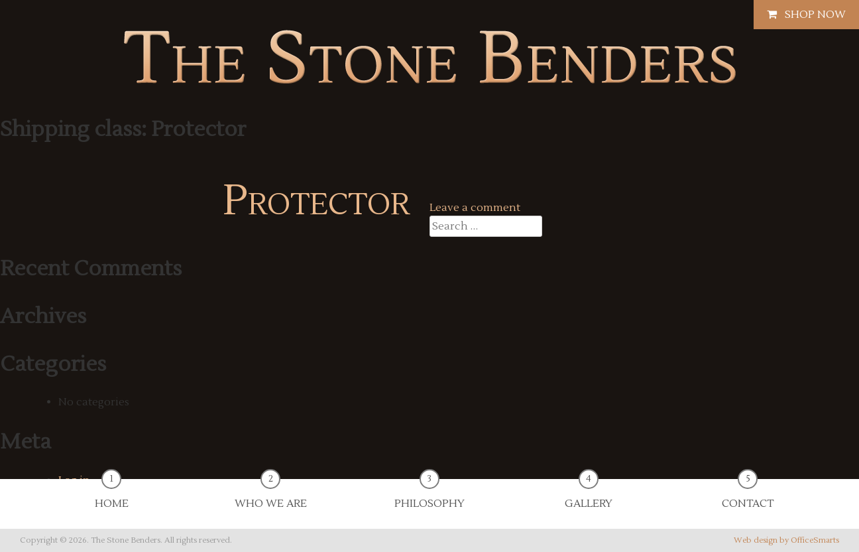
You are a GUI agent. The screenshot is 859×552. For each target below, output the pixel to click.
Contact (747, 494)
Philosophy (429, 494)
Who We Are (271, 494)
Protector (316, 201)
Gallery (588, 494)
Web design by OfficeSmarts (786, 540)
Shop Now (806, 14)
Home (112, 494)
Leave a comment (475, 207)
